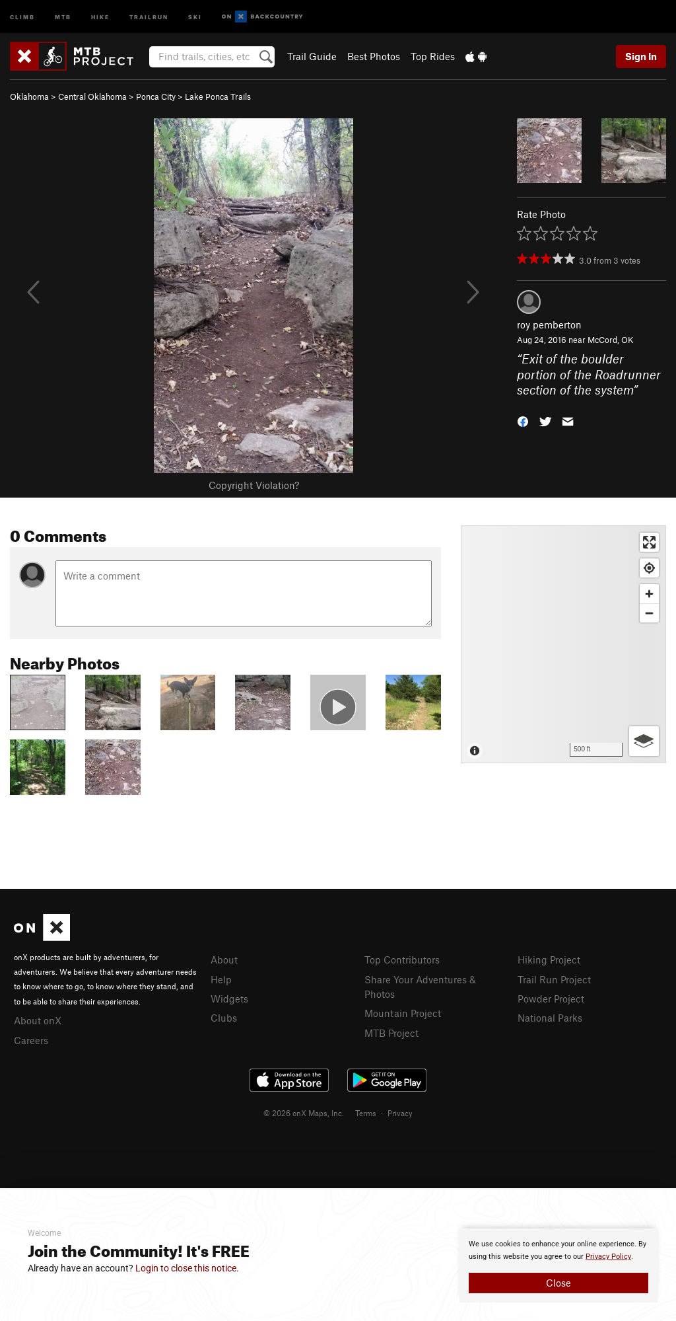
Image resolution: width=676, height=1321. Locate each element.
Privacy (400, 1112)
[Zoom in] (649, 593)
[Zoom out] (649, 613)
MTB (63, 16)
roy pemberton (549, 324)
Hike (100, 16)
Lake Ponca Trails (218, 96)
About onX (37, 1020)
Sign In (641, 56)
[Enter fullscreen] (649, 542)
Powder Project (551, 998)
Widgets (229, 998)
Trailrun (148, 16)
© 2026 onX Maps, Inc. (303, 1112)
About (224, 959)
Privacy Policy (608, 1256)
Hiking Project (549, 959)
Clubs (224, 1018)
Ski (195, 16)
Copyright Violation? (254, 485)
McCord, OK (611, 339)
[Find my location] (649, 568)
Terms (365, 1112)
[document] (558, 1265)
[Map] (563, 644)
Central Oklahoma (92, 96)
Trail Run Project (554, 979)
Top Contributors (402, 959)
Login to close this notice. (187, 1268)
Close (558, 1283)
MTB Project (391, 1033)
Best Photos (373, 56)
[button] (523, 420)
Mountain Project (402, 1013)
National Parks (550, 1018)
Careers (31, 1040)
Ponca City (156, 96)
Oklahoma (29, 96)
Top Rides (433, 56)
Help (221, 979)
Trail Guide (312, 56)
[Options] (644, 741)
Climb (22, 16)
